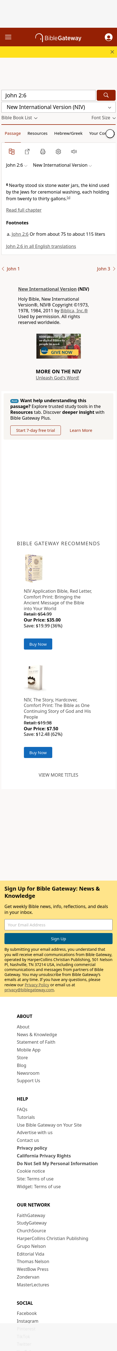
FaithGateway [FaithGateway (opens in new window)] (31, 1215)
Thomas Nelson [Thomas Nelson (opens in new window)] (33, 1261)
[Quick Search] (48, 95)
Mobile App (29, 1050)
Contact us (28, 1140)
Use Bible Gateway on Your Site (49, 1125)
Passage (13, 133)
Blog (21, 1065)
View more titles (58, 775)
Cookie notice (31, 1171)
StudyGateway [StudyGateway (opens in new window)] (32, 1223)
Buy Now (38, 644)
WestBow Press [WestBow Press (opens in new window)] (33, 1269)
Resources (38, 133)
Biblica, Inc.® (74, 311)
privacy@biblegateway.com (29, 989)
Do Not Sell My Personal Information (57, 1163)
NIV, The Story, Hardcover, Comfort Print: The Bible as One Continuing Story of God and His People (57, 708)
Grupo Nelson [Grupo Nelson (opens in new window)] (31, 1246)
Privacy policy (32, 1148)
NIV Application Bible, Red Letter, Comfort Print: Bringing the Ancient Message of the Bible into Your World (58, 599)
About (23, 1027)
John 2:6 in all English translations (41, 246)
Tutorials (26, 1117)
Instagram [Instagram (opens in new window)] (28, 1321)
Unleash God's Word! (57, 378)
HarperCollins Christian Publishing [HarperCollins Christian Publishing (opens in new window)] (52, 1238)
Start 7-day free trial (35, 430)
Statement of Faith (36, 1042)
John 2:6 (20, 234)
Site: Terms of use (35, 1179)
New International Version (47, 289)
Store (22, 1058)
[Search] (106, 95)
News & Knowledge (37, 1034)
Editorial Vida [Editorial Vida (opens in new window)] (30, 1254)
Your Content (102, 133)
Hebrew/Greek (68, 133)
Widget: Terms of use (39, 1186)
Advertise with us (35, 1132)
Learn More (81, 430)
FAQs (22, 1109)
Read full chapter (24, 210)
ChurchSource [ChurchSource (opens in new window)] (31, 1231)
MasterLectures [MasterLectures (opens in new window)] (33, 1285)
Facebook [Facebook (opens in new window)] (27, 1313)
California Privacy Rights (44, 1156)
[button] (109, 37)
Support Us (28, 1081)
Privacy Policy (37, 984)
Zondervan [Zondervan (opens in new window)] (28, 1277)
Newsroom (28, 1073)
